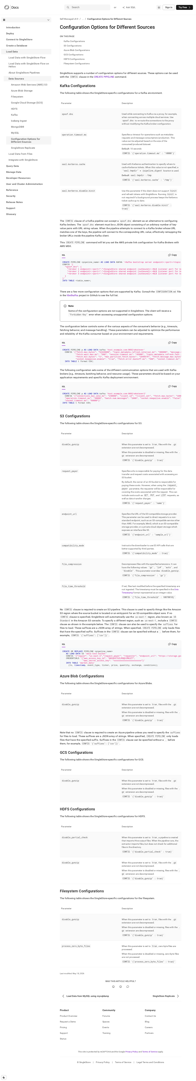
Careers (149, 1040)
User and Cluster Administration (24, 184)
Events (105, 1040)
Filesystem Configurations (77, 63)
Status (63, 1052)
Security (11, 196)
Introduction (13, 27)
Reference (12, 190)
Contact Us (150, 1029)
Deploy (10, 33)
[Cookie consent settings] (3, 1077)
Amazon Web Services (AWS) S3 (29, 84)
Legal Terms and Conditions (150, 1075)
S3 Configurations (73, 45)
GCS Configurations (73, 54)
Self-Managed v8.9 (69, 19)
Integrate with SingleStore (23, 159)
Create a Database (16, 45)
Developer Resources (18, 178)
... (83, 19)
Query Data (12, 166)
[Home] (11, 7)
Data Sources (16, 78)
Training (106, 1046)
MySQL (15, 132)
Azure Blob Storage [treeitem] (22, 90)
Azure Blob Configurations (77, 50)
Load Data (12, 51)
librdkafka (72, 299)
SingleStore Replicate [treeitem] (23, 147)
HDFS (14, 108)
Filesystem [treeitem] (17, 96)
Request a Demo (68, 1035)
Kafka (14, 114)
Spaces (106, 1035)
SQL (63, 255)
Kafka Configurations (74, 41)
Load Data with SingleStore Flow (27, 57)
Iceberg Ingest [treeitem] (19, 120)
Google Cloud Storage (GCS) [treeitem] (27, 102)
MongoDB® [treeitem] (17, 126)
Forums (106, 1029)
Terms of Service (150, 1065)
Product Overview (68, 1029)
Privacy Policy (131, 1065)
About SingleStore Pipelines (24, 72)
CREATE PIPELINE (104, 76)
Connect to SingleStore (19, 39)
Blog (147, 1035)
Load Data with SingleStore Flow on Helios (29, 65)
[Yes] (113, 1000)
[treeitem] (26, 27)
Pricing (63, 1040)
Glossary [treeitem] (11, 214)
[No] (120, 1000)
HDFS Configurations (74, 59)
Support (10, 208)
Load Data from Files (20, 153)
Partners (149, 1046)
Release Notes (14, 202)
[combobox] (158, 7)
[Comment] (127, 1000)
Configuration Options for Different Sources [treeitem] (25, 140)
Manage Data (13, 172)
